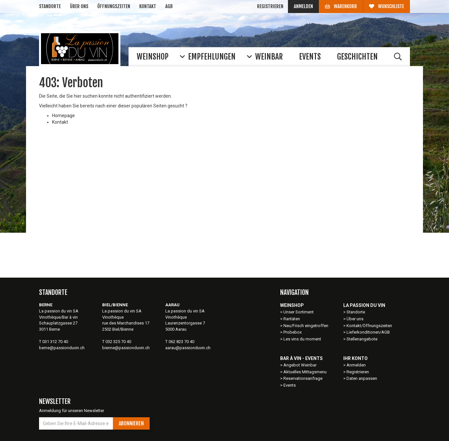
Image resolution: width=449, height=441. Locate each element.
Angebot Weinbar (300, 365)
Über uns (79, 6)
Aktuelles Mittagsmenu (305, 371)
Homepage (63, 115)
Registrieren (270, 6)
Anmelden (303, 6)
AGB (169, 6)
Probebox (292, 332)
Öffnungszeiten (113, 6)
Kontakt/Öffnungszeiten (369, 325)
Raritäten (291, 318)
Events (289, 385)
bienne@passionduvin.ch (126, 347)
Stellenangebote (362, 339)
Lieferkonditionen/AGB (368, 332)
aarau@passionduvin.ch (188, 347)
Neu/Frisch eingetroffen (305, 325)
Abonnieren (131, 423)
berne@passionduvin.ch (62, 347)
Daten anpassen (362, 378)
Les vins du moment (302, 339)
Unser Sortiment (299, 312)
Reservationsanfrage (302, 378)
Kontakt (147, 6)
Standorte (50, 6)
